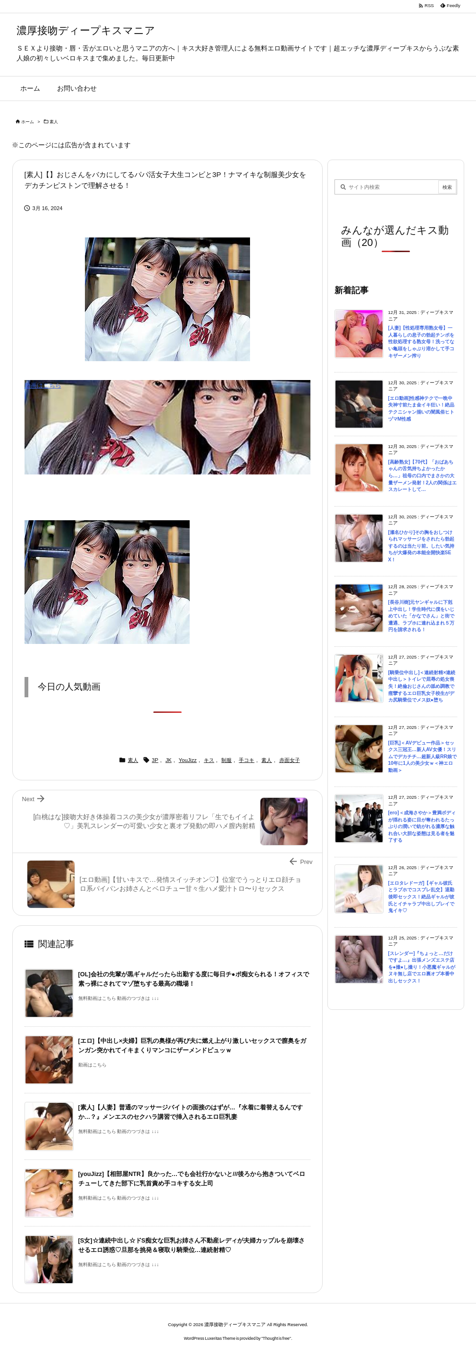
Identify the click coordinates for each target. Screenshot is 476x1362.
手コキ (246, 760)
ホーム (27, 121)
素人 (54, 121)
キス (209, 760)
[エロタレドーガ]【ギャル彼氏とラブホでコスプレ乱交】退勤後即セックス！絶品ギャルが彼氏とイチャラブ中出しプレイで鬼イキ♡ (421, 896)
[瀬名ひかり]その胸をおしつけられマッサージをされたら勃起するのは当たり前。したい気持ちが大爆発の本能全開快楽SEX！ (421, 546)
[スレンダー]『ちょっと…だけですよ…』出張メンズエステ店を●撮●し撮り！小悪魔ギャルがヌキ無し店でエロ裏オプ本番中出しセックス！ (422, 967)
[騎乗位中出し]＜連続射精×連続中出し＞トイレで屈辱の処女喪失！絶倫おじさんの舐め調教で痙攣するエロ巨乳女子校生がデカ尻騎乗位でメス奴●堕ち (422, 686)
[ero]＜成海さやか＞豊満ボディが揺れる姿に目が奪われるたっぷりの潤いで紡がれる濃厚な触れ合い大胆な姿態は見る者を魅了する (422, 826)
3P (155, 760)
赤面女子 (289, 760)
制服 (226, 760)
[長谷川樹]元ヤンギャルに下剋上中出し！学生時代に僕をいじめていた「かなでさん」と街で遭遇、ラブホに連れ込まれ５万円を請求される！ (421, 616)
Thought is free (276, 1338)
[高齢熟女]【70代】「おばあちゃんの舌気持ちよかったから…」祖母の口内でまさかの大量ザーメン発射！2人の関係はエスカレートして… (422, 475)
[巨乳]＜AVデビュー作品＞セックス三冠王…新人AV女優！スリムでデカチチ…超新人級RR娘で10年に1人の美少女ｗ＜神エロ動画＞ (422, 756)
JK (169, 760)
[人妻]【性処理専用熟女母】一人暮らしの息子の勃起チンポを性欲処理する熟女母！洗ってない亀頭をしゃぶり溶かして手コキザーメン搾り (421, 341)
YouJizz (188, 760)
